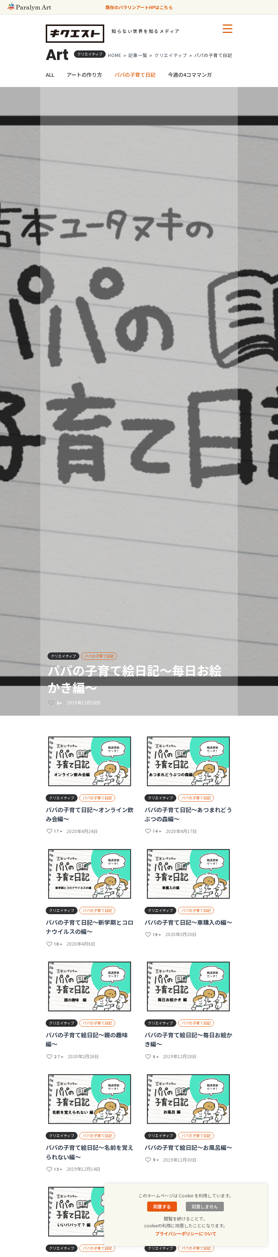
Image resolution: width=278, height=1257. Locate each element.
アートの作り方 (84, 74)
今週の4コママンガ (190, 74)
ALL (50, 74)
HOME (114, 55)
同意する (162, 1206)
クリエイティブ (170, 55)
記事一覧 (137, 55)
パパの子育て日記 (134, 74)
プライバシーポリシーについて (186, 1233)
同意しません (205, 1206)
